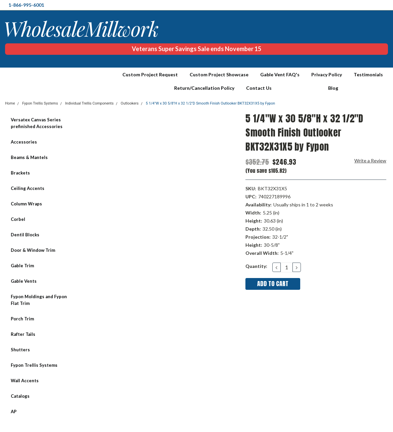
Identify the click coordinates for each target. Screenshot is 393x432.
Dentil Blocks (25, 234)
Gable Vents (24, 281)
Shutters (20, 349)
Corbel (18, 219)
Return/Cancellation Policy (204, 88)
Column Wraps (26, 203)
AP (13, 411)
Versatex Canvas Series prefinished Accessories (37, 123)
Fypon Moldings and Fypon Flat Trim (39, 300)
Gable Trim (22, 265)
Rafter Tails (23, 334)
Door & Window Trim (33, 250)
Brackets (20, 172)
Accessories (24, 142)
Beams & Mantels (29, 157)
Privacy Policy (326, 74)
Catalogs (20, 396)
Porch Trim (22, 318)
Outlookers (130, 103)
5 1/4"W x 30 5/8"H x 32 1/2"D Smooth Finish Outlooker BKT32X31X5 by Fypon (210, 103)
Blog (333, 88)
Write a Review (370, 160)
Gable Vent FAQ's (280, 74)
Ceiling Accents (27, 188)
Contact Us (259, 88)
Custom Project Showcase (219, 74)
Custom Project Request (150, 74)
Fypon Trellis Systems (34, 365)
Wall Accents (25, 380)
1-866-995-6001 (26, 5)
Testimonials (368, 74)
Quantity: (256, 266)
